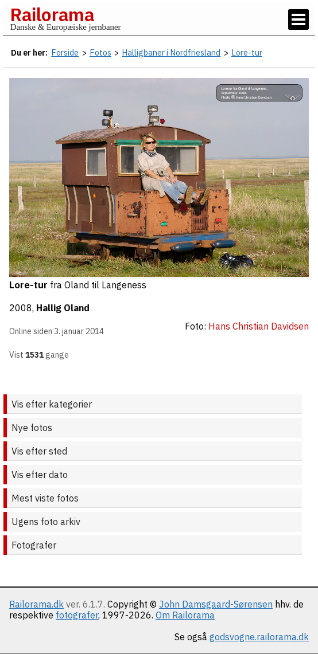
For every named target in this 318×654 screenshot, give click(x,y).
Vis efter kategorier (51, 404)
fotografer (77, 615)
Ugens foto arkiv (45, 521)
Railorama (52, 14)
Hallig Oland (63, 308)
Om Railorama (185, 615)
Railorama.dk (36, 604)
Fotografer (33, 545)
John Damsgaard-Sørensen (216, 604)
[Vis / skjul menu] (298, 19)
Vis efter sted (39, 451)
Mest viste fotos (45, 498)
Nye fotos (31, 427)
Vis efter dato (39, 474)
